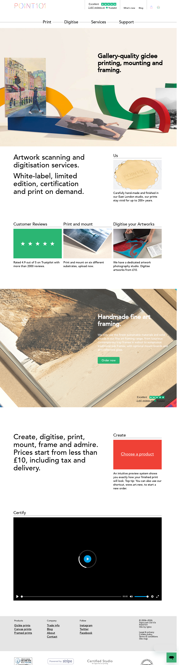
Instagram (86, 625)
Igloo (149, 626)
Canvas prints (22, 629)
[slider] (71, 596)
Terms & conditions (148, 636)
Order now (109, 360)
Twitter (84, 629)
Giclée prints (22, 625)
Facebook (86, 633)
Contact (52, 636)
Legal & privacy (146, 632)
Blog (141, 8)
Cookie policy (145, 634)
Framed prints (23, 633)
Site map (143, 638)
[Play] (17, 596)
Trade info (53, 625)
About (51, 633)
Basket (158, 7)
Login (151, 7)
